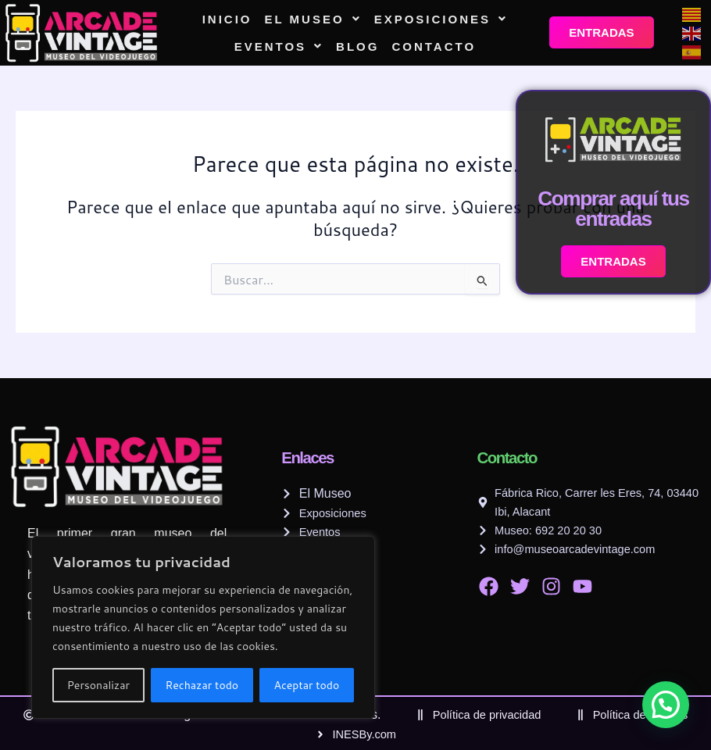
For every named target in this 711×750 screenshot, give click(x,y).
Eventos (278, 46)
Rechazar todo (201, 685)
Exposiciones (441, 19)
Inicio (227, 19)
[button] (313, 19)
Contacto (433, 46)
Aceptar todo (307, 685)
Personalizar (98, 685)
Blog (357, 46)
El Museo (313, 19)
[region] (203, 627)
